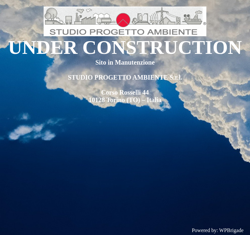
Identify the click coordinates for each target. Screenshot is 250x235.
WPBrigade (231, 230)
